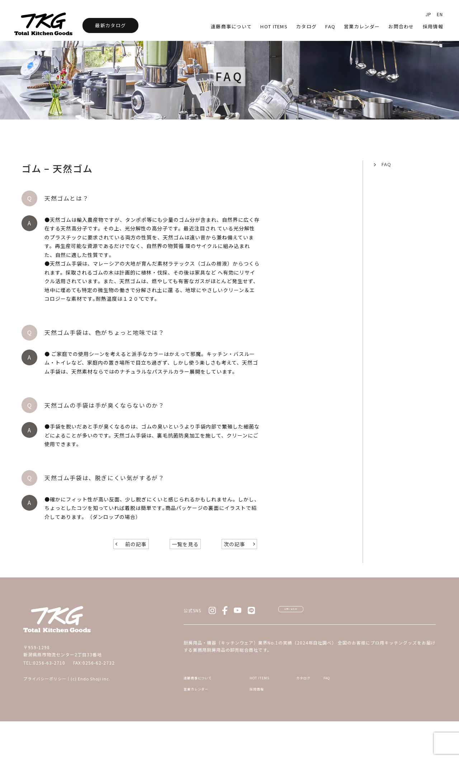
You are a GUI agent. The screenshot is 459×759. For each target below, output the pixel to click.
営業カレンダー (362, 26)
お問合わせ (401, 26)
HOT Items (274, 26)
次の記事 (234, 567)
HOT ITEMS (264, 710)
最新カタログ (110, 25)
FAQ (386, 164)
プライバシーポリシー (44, 701)
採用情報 (433, 26)
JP (428, 14)
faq (330, 26)
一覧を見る (185, 567)
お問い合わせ (312, 637)
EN (440, 14)
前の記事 (136, 567)
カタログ (306, 26)
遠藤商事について (231, 26)
